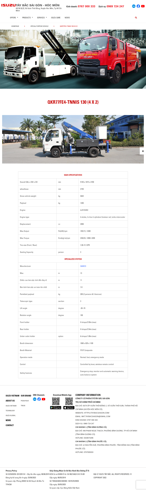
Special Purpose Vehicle (39, 26)
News (67, 17)
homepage (15, 26)
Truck (23, 406)
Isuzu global (11, 415)
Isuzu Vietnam (12, 395)
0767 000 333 (92, 420)
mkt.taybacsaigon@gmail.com (96, 416)
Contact (10, 425)
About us (10, 400)
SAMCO (83, 266)
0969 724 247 (89, 424)
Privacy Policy (11, 471)
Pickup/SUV (25, 401)
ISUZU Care (55, 17)
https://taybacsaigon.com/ (96, 413)
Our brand (26, 395)
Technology (10, 411)
